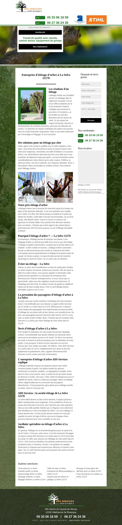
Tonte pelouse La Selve (27, 468)
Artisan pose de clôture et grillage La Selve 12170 (57, 478)
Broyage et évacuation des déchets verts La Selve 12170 (89, 469)
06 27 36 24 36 (57, 22)
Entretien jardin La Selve (28, 471)
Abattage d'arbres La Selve (29, 477)
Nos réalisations (40, 47)
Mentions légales (79, 520)
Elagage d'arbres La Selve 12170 (31, 479)
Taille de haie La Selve (56, 468)
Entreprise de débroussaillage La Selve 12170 (60, 472)
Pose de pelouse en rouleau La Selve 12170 (89, 475)
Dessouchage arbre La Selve (30, 474)
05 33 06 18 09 (57, 17)
